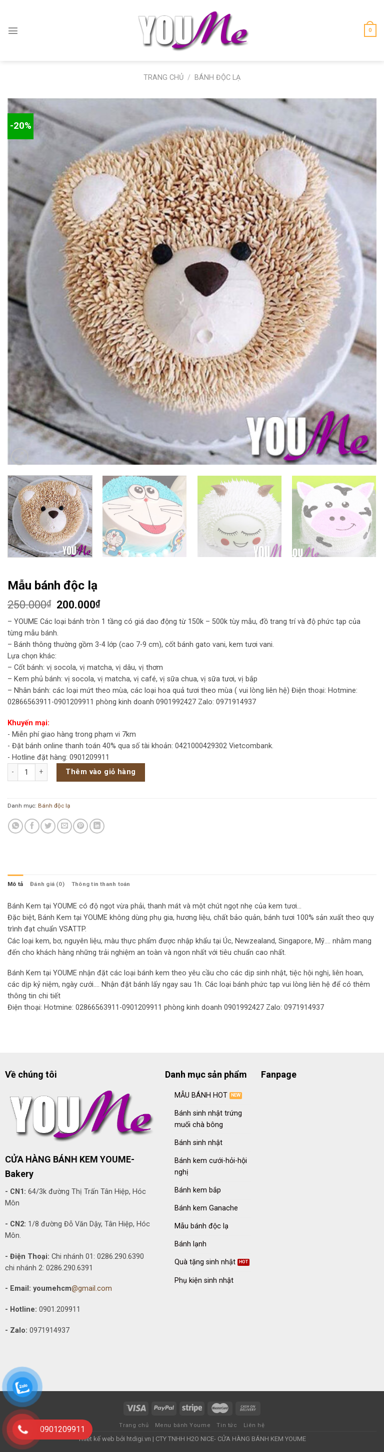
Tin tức (226, 1425)
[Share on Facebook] (32, 826)
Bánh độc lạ (217, 77)
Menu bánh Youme (182, 1425)
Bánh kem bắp (197, 1190)
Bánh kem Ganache (206, 1208)
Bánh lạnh (190, 1244)
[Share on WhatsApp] (15, 826)
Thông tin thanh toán (101, 883)
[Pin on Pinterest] (80, 826)
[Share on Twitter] (48, 826)
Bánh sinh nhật (198, 1143)
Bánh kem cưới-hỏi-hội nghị (210, 1166)
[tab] (15, 883)
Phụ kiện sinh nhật (204, 1280)
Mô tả (15, 883)
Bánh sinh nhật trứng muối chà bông (208, 1119)
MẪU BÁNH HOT (201, 1095)
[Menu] (13, 30)
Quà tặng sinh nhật (205, 1262)
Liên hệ (254, 1425)
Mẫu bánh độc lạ (201, 1226)
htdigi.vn (138, 1439)
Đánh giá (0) (47, 883)
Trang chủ (164, 77)
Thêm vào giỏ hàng (101, 772)
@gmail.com (92, 1288)
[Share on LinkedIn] (97, 826)
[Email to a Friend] (64, 826)
